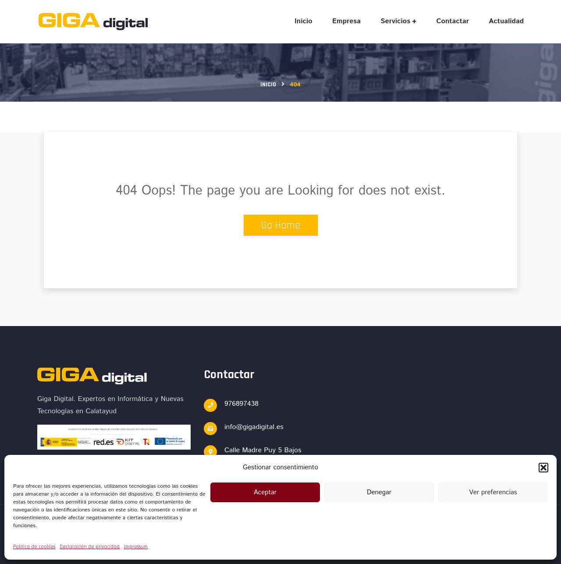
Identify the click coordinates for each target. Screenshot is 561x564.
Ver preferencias (493, 492)
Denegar (379, 492)
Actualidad (506, 21)
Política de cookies (34, 546)
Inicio (303, 21)
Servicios (395, 21)
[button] (543, 467)
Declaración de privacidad (90, 546)
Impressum (136, 546)
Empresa (346, 21)
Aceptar (265, 492)
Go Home (280, 225)
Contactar (452, 21)
